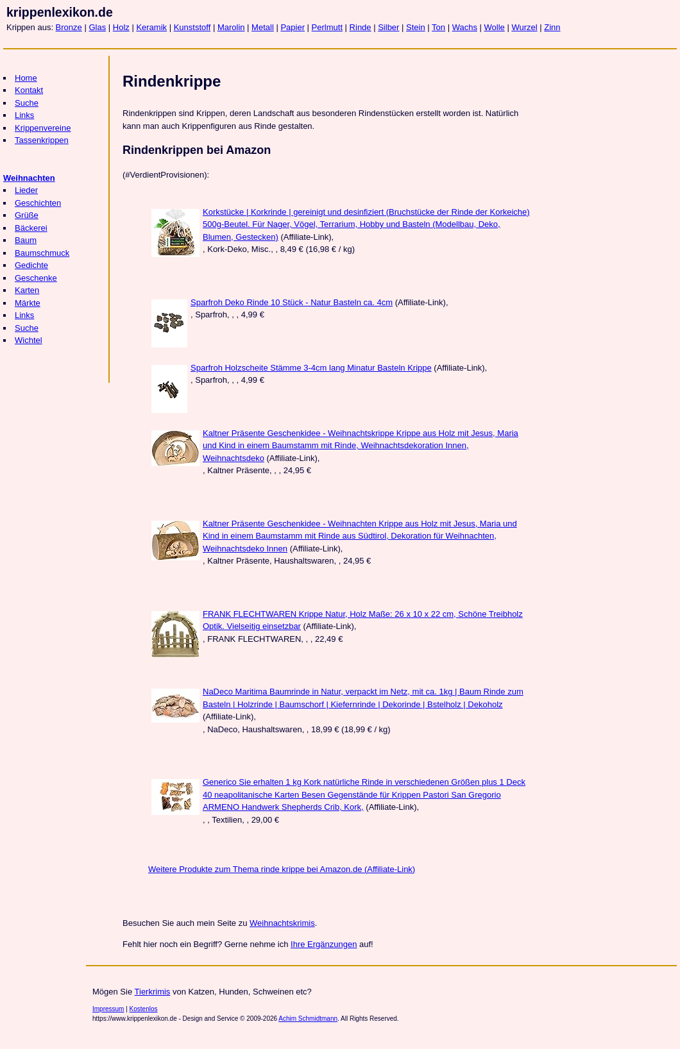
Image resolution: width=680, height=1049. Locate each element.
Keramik (151, 27)
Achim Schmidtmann (307, 1018)
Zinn (552, 27)
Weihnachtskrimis (282, 923)
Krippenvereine (43, 128)
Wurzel (524, 27)
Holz (121, 27)
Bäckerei (31, 228)
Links (24, 115)
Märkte (27, 303)
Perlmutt (327, 27)
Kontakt (29, 90)
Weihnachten (29, 178)
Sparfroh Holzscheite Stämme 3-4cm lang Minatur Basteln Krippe (311, 368)
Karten (27, 290)
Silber (388, 27)
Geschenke (36, 278)
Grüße (26, 215)
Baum (26, 240)
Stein (415, 27)
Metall (262, 27)
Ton (438, 27)
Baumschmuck (42, 253)
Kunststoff (192, 27)
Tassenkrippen (42, 140)
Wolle (494, 27)
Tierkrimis (153, 991)
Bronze (69, 27)
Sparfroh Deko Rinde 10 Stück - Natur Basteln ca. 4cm (292, 302)
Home (26, 78)
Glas (97, 27)
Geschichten (38, 203)
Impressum (108, 1008)
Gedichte (31, 265)
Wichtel (28, 340)
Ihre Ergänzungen (324, 944)
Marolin (231, 27)
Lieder (26, 190)
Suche (26, 103)
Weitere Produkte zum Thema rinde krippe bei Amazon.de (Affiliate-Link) (281, 869)
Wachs (464, 27)
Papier (292, 27)
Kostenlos (144, 1008)
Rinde (360, 27)
